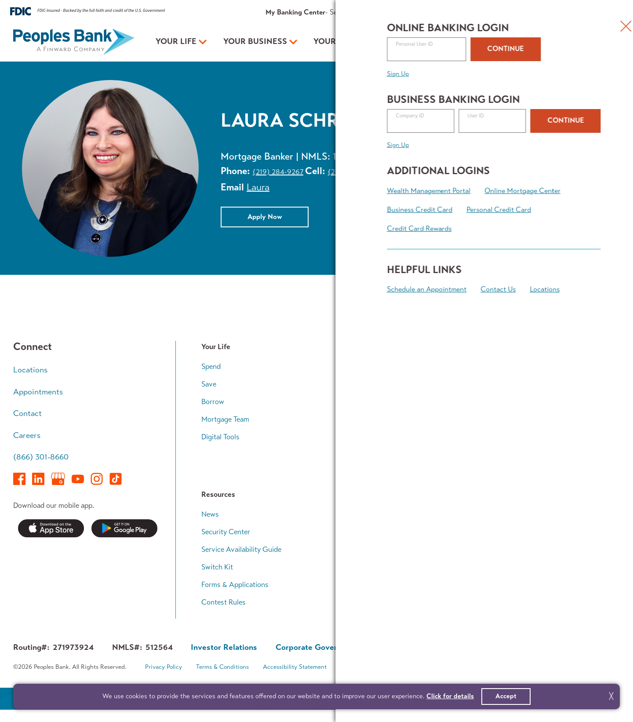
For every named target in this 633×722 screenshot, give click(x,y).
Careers (26, 435)
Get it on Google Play (124, 528)
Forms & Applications (235, 584)
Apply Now (264, 216)
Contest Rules (223, 602)
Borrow (212, 401)
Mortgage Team (225, 419)
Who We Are (371, 514)
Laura (258, 187)
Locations (30, 370)
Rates (429, 12)
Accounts (366, 366)
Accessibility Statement (295, 667)
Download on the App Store (51, 528)
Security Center (225, 531)
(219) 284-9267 (278, 171)
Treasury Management (385, 436)
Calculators (520, 471)
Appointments (571, 12)
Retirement (519, 419)
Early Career (521, 366)
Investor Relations (379, 567)
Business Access (377, 419)
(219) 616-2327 (352, 171)
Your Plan (336, 41)
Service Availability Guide (241, 549)
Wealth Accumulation (535, 401)
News (210, 514)
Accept (506, 696)
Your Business (255, 41)
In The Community (380, 549)
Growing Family (526, 384)
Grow (360, 401)
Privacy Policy (163, 667)
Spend (211, 366)
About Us (497, 12)
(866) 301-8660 (41, 457)
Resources (460, 12)
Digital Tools (220, 436)
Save (208, 384)
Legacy (513, 436)
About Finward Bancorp (388, 584)
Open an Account (491, 42)
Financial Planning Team (538, 454)
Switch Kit (217, 567)
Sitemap (352, 667)
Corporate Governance (317, 647)
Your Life (176, 41)
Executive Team (375, 531)
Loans (360, 384)
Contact (530, 12)
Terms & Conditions (222, 667)
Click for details (450, 696)
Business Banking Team (387, 454)
